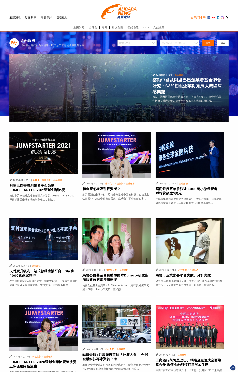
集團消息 (79, 27)
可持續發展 (111, 270)
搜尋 (208, 42)
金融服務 (178, 75)
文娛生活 (159, 27)
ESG (146, 27)
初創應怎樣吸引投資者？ (101, 189)
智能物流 (133, 27)
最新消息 (15, 17)
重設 (223, 42)
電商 (105, 27)
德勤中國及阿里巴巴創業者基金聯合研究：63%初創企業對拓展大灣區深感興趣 (187, 86)
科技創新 (117, 27)
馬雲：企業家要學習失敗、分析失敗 (183, 275)
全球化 (93, 27)
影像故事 (31, 17)
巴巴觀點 (62, 17)
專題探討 (46, 17)
